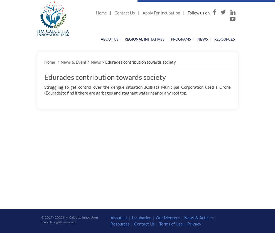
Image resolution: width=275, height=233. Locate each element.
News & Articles (199, 217)
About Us (109, 39)
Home (101, 12)
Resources (224, 39)
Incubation (141, 217)
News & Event (74, 62)
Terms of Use (171, 223)
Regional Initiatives (144, 39)
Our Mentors (168, 217)
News (202, 39)
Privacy (194, 223)
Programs (181, 39)
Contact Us (124, 12)
